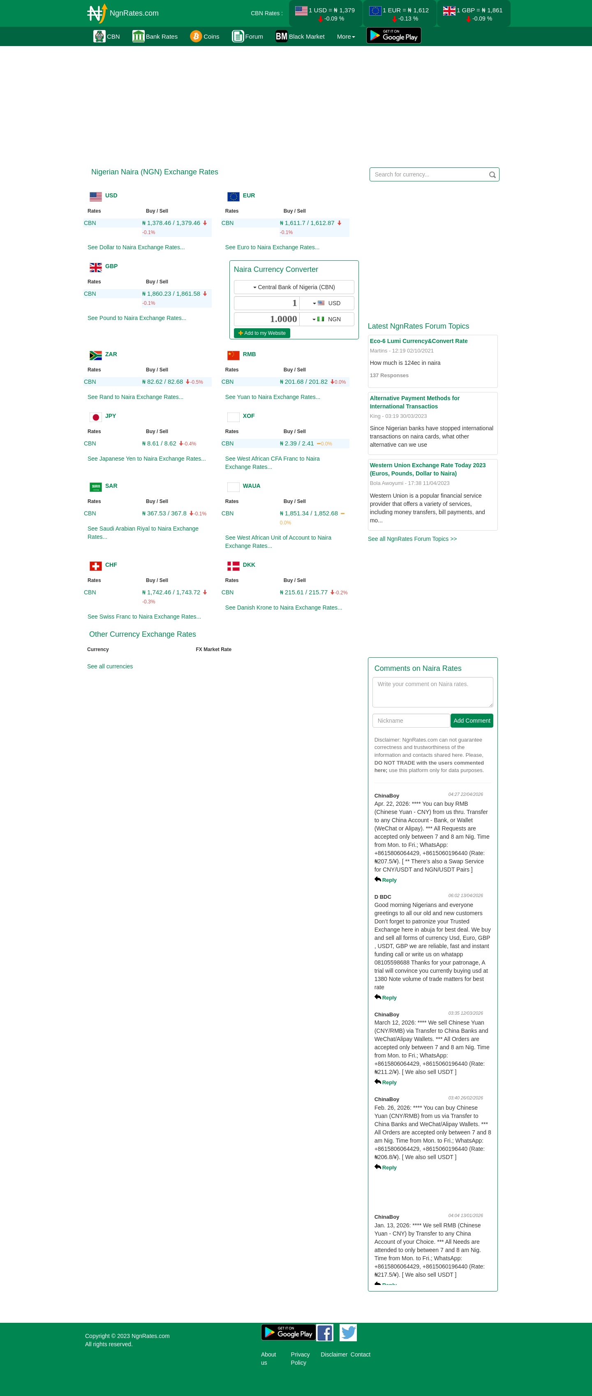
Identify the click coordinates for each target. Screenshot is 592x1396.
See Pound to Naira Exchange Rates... (137, 318)
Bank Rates (155, 36)
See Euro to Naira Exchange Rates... (272, 247)
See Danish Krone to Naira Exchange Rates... (283, 607)
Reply (389, 880)
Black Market (300, 36)
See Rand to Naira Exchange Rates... (135, 397)
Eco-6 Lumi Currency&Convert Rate (419, 341)
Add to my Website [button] (262, 333)
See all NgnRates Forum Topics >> (412, 539)
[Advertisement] (294, 104)
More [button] (346, 36)
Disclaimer (334, 1354)
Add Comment (471, 720)
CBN (106, 36)
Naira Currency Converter (276, 269)
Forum (247, 36)
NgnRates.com (134, 13)
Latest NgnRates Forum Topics (418, 326)
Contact (360, 1354)
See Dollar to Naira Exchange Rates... (136, 247)
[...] (267, 303)
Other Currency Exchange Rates (142, 634)
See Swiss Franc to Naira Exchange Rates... (144, 616)
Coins (204, 36)
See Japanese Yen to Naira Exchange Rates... (147, 458)
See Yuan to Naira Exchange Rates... (273, 397)
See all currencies (110, 666)
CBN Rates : (267, 13)
